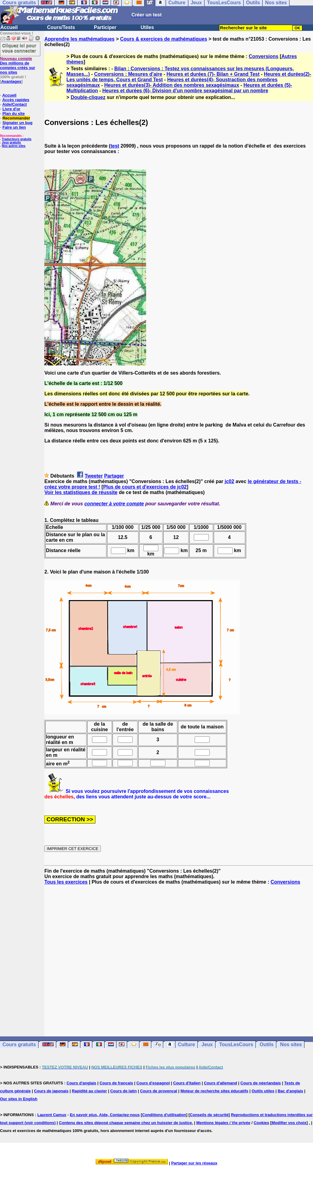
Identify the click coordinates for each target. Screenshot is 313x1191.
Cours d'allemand (220, 1083)
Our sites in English (18, 1099)
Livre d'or (11, 109)
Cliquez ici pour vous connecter (19, 48)
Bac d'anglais (290, 1091)
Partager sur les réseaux (194, 1163)
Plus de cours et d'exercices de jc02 (144, 486)
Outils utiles (263, 1091)
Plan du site (13, 113)
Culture (186, 1044)
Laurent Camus (51, 1114)
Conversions (263, 56)
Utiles (147, 27)
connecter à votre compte (114, 503)
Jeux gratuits (11, 142)
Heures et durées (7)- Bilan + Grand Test (213, 74)
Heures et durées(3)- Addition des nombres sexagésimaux (171, 85)
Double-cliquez (88, 97)
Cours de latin (123, 1091)
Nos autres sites (13, 146)
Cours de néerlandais (261, 1083)
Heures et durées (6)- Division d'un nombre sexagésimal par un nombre (185, 90)
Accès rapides (15, 99)
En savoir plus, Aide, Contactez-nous (105, 1114)
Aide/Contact (14, 104)
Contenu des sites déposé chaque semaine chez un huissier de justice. (126, 1122)
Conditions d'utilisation (164, 1114)
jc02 (229, 481)
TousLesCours (236, 1044)
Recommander (16, 118)
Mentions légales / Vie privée (223, 1122)
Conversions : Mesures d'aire (128, 74)
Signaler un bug (17, 122)
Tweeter (94, 475)
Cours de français (116, 1083)
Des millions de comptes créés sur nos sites (17, 65)
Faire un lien (14, 127)
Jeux (206, 1044)
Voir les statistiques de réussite (80, 492)
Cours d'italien (187, 1083)
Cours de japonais (51, 1091)
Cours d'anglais (81, 1083)
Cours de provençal (158, 1091)
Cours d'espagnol (153, 1083)
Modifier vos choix (288, 1122)
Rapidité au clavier (89, 1091)
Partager (114, 475)
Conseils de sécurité (209, 1114)
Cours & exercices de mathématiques (163, 39)
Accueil (9, 27)
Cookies (261, 1122)
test (114, 145)
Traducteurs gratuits (16, 139)
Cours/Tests (61, 27)
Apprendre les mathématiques (79, 39)
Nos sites (291, 1044)
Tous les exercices (65, 882)
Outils (267, 1044)
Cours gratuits (19, 1044)
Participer (105, 27)
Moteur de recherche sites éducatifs (214, 1091)
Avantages (11, 81)
